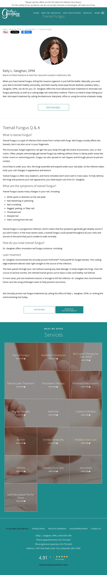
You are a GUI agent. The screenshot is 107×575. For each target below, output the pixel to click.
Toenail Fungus (45, 29)
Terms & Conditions (57, 528)
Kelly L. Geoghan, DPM (12, 29)
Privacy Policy (38, 528)
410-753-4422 (39, 309)
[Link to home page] (13, 14)
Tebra (65, 565)
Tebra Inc (25, 528)
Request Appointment (69, 310)
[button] (102, 13)
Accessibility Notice (79, 528)
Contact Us (96, 528)
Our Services (30, 29)
